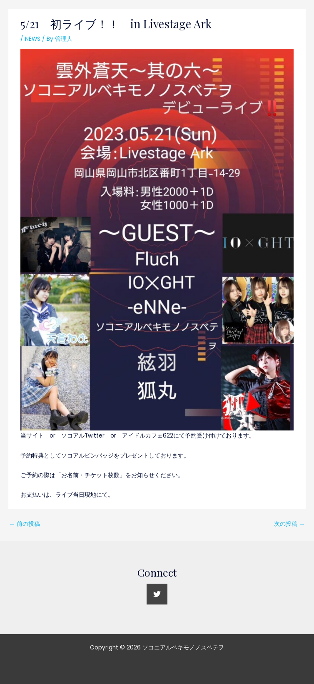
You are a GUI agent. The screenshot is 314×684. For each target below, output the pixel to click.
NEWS (32, 39)
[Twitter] (157, 594)
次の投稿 (289, 524)
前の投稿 (24, 524)
